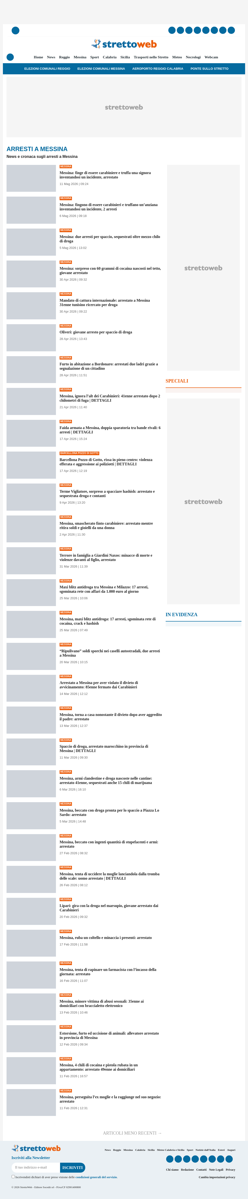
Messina (80, 57)
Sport (94, 57)
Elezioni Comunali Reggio (47, 68)
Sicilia (125, 57)
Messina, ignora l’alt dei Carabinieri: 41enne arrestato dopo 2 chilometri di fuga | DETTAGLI (110, 398)
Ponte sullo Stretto (210, 68)
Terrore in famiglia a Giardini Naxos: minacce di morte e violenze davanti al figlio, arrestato (106, 557)
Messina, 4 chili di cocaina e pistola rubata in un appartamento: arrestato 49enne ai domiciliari (99, 1067)
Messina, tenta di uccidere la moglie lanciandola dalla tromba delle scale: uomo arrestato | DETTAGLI (109, 876)
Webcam (211, 57)
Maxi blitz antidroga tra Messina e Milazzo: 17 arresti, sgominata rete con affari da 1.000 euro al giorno (104, 589)
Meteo (177, 57)
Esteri (221, 1149)
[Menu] (10, 57)
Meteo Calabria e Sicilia (171, 1149)
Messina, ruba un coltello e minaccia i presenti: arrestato (106, 938)
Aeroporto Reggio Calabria (157, 68)
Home (38, 57)
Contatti (201, 1169)
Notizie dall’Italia (206, 1149)
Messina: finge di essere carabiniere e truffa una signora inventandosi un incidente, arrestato (105, 175)
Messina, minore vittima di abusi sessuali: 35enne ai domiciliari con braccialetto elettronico (102, 1003)
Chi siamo (172, 1169)
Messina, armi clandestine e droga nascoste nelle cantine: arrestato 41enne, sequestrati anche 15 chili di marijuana (106, 780)
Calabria (110, 57)
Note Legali (216, 1169)
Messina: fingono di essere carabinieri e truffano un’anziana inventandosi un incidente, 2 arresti (109, 207)
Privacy (230, 1169)
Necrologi (193, 57)
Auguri (231, 1149)
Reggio (64, 57)
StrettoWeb (26, 1187)
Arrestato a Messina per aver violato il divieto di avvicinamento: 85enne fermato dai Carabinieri (99, 685)
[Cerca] (15, 30)
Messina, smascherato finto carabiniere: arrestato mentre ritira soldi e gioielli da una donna (106, 525)
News (51, 57)
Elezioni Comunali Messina (101, 68)
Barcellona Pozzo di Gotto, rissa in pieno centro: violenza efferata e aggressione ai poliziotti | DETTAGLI (106, 462)
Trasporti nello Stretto (151, 57)
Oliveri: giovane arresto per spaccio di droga (96, 332)
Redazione (187, 1169)
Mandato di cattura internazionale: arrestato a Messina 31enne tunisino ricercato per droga (105, 302)
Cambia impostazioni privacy (217, 1177)
